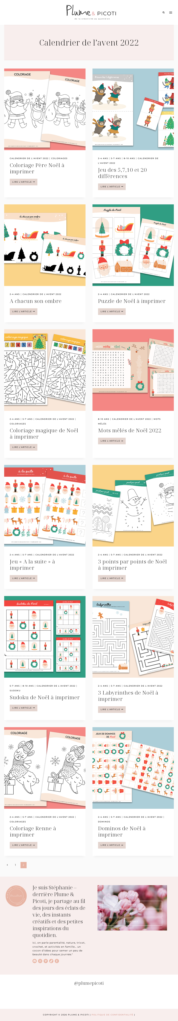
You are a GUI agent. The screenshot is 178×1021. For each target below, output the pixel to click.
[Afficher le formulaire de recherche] (163, 12)
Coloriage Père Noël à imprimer (37, 168)
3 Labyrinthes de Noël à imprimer (128, 695)
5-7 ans (116, 158)
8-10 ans (129, 158)
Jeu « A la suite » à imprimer (32, 564)
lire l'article (24, 182)
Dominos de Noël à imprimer (122, 831)
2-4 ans (103, 158)
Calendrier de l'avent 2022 (29, 158)
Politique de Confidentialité (112, 1015)
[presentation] (45, 109)
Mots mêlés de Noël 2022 (129, 430)
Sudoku (15, 690)
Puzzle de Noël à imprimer (132, 300)
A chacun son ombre (36, 300)
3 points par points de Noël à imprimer (132, 564)
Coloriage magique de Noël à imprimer (44, 433)
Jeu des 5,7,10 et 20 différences (122, 173)
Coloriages (59, 158)
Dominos (104, 821)
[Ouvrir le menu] (170, 12)
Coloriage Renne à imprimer (33, 831)
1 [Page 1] (15, 864)
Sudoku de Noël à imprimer (45, 697)
